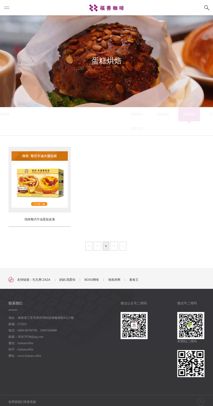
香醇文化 (69, 128)
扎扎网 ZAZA (41, 279)
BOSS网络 (91, 279)
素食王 (133, 279)
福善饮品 (69, 114)
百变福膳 (148, 114)
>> (114, 245)
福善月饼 (174, 114)
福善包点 (96, 114)
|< (89, 245)
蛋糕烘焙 (122, 114)
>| (123, 245)
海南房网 (114, 279)
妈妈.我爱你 (67, 279)
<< (97, 245)
